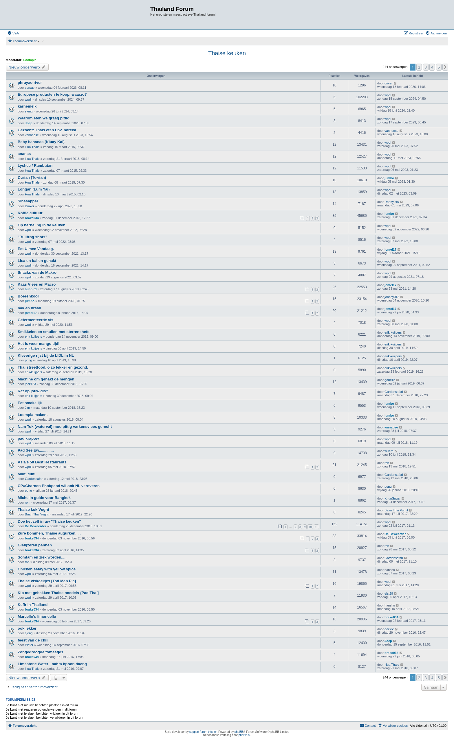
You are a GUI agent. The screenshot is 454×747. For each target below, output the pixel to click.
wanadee (391, 427)
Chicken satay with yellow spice (47, 569)
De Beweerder (35, 526)
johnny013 (392, 297)
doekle (389, 629)
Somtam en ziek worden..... (42, 557)
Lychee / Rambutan (35, 165)
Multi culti (27, 474)
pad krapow (28, 438)
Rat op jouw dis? (33, 391)
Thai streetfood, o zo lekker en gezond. (53, 367)
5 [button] (439, 67)
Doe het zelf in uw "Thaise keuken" (49, 521)
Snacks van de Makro (37, 272)
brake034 (32, 218)
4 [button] (432, 67)
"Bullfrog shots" (32, 237)
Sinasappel (28, 201)
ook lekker (27, 628)
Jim (27, 407)
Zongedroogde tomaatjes (40, 652)
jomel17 (390, 249)
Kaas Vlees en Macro (37, 284)
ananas (24, 153)
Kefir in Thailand (32, 604)
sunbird (30, 289)
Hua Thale (32, 147)
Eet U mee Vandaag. (36, 249)
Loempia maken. (32, 415)
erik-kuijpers (33, 336)
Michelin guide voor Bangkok (44, 497)
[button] (445, 67)
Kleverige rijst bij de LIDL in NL (46, 355)
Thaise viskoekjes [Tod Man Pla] (47, 581)
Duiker (29, 206)
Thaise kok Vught (33, 509)
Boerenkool (28, 296)
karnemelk (27, 106)
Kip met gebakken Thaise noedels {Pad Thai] (58, 593)
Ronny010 (392, 202)
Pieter (29, 645)
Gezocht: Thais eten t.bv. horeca (47, 130)
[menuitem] (13, 33)
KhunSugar (392, 498)
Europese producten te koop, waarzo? (52, 94)
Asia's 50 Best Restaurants (42, 462)
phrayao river (30, 82)
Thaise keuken (227, 53)
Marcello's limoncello (37, 616)
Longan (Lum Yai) (34, 189)
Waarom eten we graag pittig (43, 118)
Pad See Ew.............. (36, 450)
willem (389, 451)
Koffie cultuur (30, 213)
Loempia (29, 60)
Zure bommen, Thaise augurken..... (49, 533)
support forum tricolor (203, 731)
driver (389, 83)
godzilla (390, 380)
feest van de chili (33, 640)
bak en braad (29, 308)
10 (310, 527)
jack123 (30, 384)
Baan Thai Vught (36, 514)
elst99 (389, 593)
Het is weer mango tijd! (38, 343)
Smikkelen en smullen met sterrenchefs (53, 332)
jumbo (389, 178)
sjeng (28, 111)
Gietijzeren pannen (35, 545)
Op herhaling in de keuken (41, 225)
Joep (28, 123)
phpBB (239, 731)
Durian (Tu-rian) (32, 177)
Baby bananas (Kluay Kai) (41, 142)
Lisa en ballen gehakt (37, 260)
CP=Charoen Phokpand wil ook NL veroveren (59, 486)
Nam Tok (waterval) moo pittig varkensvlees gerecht (65, 426)
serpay (29, 87)
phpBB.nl (244, 735)
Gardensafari (394, 391)
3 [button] (426, 67)
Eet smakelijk (30, 403)
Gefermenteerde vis (35, 320)
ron (387, 463)
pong (28, 360)
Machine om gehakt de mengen (46, 379)
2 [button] (419, 67)
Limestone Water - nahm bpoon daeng (52, 664)
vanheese (32, 135)
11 (316, 527)
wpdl (28, 99)
